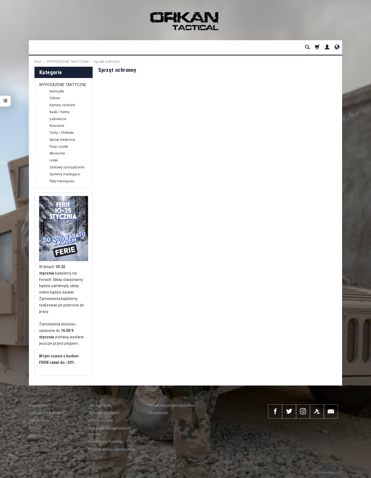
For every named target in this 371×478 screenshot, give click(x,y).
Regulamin (38, 405)
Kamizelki (57, 91)
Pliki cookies (39, 420)
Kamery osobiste (62, 105)
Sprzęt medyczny (62, 140)
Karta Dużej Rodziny (105, 441)
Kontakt (35, 435)
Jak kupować (100, 405)
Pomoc (35, 428)
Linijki (54, 160)
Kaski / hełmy (60, 112)
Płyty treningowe (62, 181)
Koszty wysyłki (101, 420)
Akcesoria (57, 153)
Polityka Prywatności (46, 413)
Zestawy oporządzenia (67, 167)
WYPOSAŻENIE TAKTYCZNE (62, 85)
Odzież (55, 98)
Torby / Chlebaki (62, 133)
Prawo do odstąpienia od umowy (109, 431)
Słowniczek (158, 413)
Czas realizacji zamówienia (112, 449)
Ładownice (58, 119)
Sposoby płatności (104, 413)
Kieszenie (57, 126)
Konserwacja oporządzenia (171, 405)
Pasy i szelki (59, 147)
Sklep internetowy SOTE (326, 472)
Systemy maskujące (65, 174)
